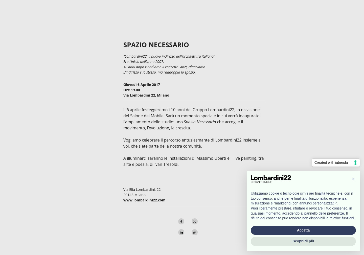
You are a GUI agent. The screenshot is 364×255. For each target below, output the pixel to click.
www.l (128, 200)
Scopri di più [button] (303, 241)
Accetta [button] (303, 230)
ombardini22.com (149, 200)
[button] (353, 179)
